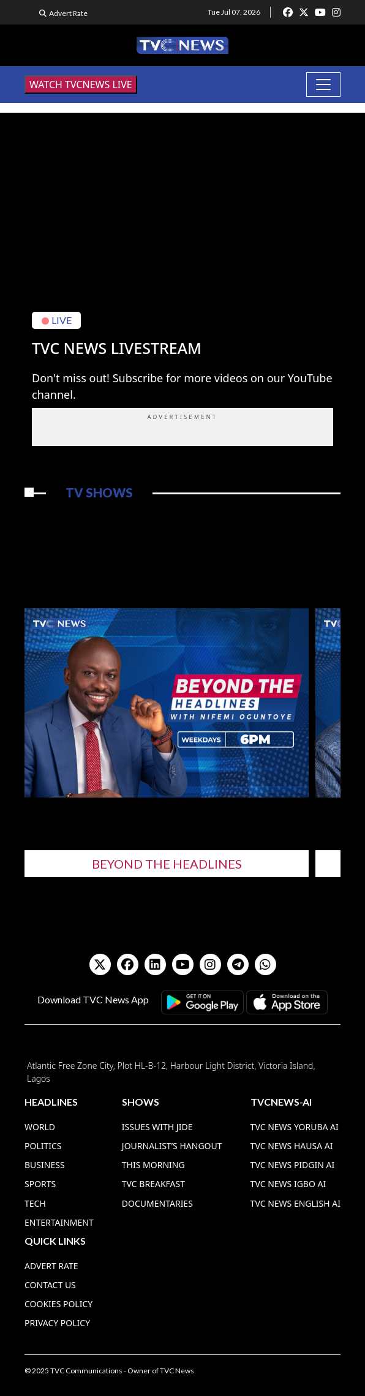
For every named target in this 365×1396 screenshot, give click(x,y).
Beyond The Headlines (167, 863)
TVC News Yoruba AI (294, 1127)
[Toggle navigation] (323, 84)
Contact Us (50, 1285)
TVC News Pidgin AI (292, 1165)
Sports (40, 1184)
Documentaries (157, 1203)
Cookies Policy (58, 1304)
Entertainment (59, 1222)
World (39, 1127)
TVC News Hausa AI (291, 1146)
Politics (43, 1146)
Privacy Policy (57, 1323)
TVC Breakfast (153, 1184)
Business (44, 1165)
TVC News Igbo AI (288, 1184)
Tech (35, 1203)
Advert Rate (68, 13)
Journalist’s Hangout (172, 1146)
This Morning (153, 1165)
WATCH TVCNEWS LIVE (80, 84)
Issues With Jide (157, 1127)
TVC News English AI (295, 1203)
